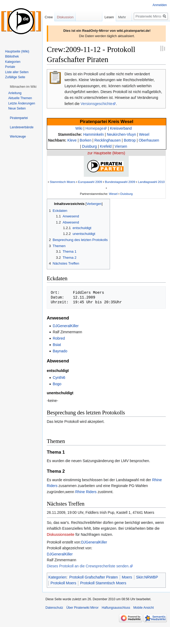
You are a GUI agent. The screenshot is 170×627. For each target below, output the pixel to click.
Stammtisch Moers (62, 181)
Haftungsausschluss (116, 608)
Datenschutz (54, 608)
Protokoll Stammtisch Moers (103, 583)
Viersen (121, 146)
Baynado (60, 351)
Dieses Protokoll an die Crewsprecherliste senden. (88, 566)
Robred (59, 338)
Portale (10, 67)
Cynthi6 (59, 377)
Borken (85, 140)
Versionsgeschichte (97, 104)
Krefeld (106, 146)
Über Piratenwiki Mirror (82, 608)
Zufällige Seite (15, 77)
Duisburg (89, 146)
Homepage (94, 128)
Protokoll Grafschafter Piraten (93, 577)
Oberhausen (149, 140)
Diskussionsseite (60, 534)
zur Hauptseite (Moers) (106, 153)
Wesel (144, 134)
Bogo (57, 384)
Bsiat (57, 345)
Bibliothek (12, 56)
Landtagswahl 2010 (151, 181)
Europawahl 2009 (90, 181)
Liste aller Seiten (17, 72)
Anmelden (160, 5)
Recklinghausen (107, 140)
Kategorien (57, 577)
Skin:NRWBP (147, 577)
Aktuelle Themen (20, 98)
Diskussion (65, 17)
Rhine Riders (86, 492)
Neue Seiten (17, 108)
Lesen (105, 17)
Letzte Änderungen (21, 103)
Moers (127, 577)
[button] (23, 87)
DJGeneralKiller (66, 326)
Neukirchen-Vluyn (121, 134)
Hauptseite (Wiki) (17, 51)
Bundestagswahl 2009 (120, 181)
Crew (49, 17)
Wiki (78, 128)
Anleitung (14, 93)
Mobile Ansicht (143, 608)
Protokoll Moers (63, 583)
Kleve (72, 140)
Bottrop (130, 140)
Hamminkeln (93, 134)
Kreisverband (121, 128)
